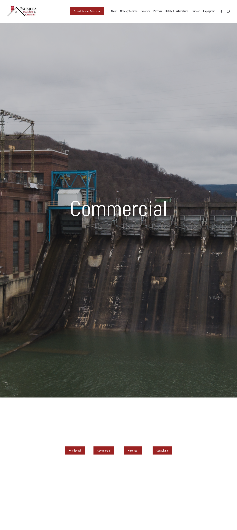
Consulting (162, 450)
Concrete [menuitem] (145, 11)
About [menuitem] (114, 11)
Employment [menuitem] (209, 11)
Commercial (103, 450)
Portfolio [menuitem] (157, 11)
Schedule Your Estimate (87, 11)
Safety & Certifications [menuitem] (176, 11)
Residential (75, 450)
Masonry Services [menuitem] (128, 11)
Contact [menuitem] (196, 11)
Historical (133, 450)
